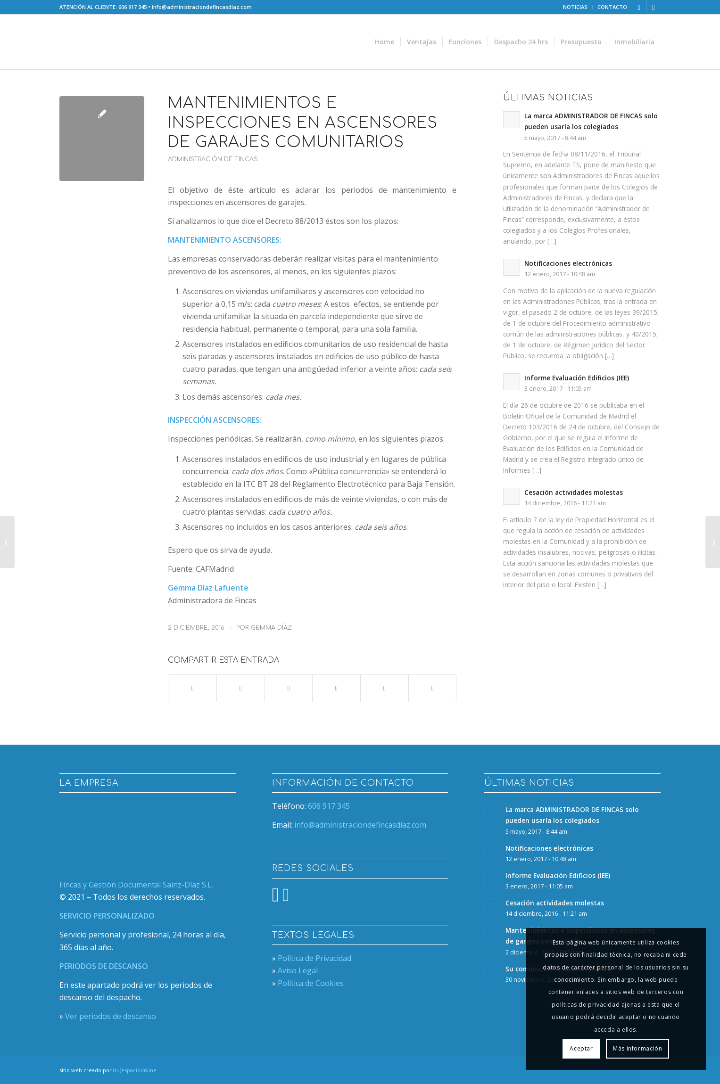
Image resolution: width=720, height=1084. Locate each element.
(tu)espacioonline (135, 1070)
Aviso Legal (298, 970)
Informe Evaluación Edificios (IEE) (576, 377)
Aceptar (581, 1048)
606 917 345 (132, 6)
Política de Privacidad (314, 958)
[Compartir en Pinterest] (336, 688)
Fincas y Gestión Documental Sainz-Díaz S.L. (136, 884)
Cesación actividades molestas (573, 492)
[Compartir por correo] (432, 688)
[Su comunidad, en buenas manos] (7, 542)
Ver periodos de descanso (110, 1016)
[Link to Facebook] (653, 7)
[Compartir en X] (241, 688)
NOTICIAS (575, 6)
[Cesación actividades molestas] (712, 542)
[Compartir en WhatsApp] (289, 688)
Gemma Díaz (271, 627)
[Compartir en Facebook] (192, 688)
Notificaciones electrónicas (568, 263)
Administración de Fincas (213, 159)
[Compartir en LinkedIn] (384, 688)
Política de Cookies (311, 983)
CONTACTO (612, 6)
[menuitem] (575, 7)
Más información (637, 1048)
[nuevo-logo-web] (129, 42)
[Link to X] (639, 7)
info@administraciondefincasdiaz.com (202, 6)
